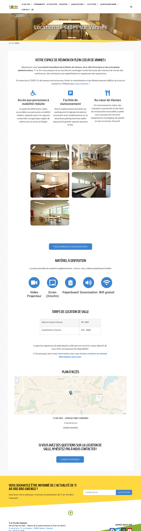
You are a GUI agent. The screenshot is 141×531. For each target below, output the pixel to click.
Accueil (11, 43)
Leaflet (124, 413)
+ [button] (17, 378)
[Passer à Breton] (32, 9)
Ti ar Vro (27, 4)
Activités (92, 4)
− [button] (17, 381)
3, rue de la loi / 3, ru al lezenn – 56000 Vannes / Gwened (31, 528)
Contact (26, 9)
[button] (131, 7)
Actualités (52, 4)
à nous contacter (81, 83)
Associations (78, 4)
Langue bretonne (109, 4)
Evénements (39, 4)
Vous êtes (64, 4)
